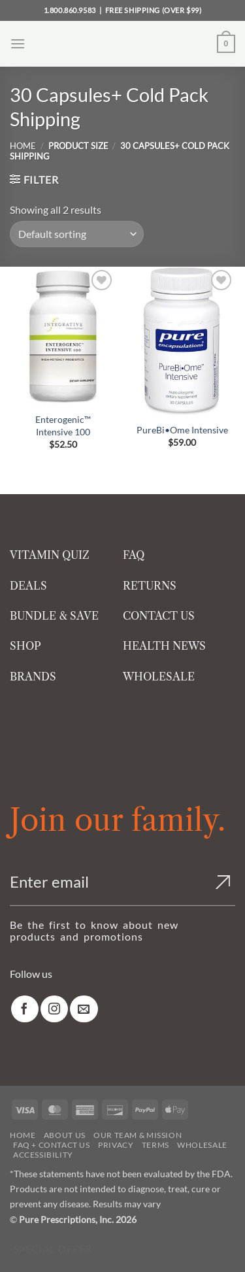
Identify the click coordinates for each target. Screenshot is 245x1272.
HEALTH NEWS (164, 645)
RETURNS (149, 585)
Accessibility (43, 1155)
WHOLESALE (159, 676)
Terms (155, 1145)
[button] (17, 43)
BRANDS (33, 676)
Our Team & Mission (137, 1135)
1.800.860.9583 (70, 10)
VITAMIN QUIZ (50, 554)
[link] (25, 1009)
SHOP (25, 645)
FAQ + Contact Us (51, 1145)
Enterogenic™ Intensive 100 (63, 425)
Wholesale (202, 1145)
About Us (65, 1135)
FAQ (133, 554)
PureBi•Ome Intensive (182, 429)
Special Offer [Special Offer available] (52, 1249)
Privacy (115, 1145)
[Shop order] (77, 234)
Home (23, 146)
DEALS (28, 585)
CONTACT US (159, 615)
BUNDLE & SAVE (54, 615)
